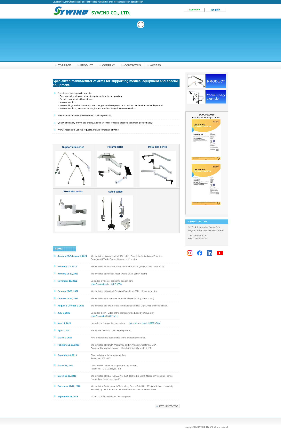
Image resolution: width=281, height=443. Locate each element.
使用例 (206, 97)
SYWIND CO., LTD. (92, 11)
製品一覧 (206, 81)
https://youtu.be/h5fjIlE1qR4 (104, 316)
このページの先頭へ (167, 406)
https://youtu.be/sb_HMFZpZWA (106, 284)
